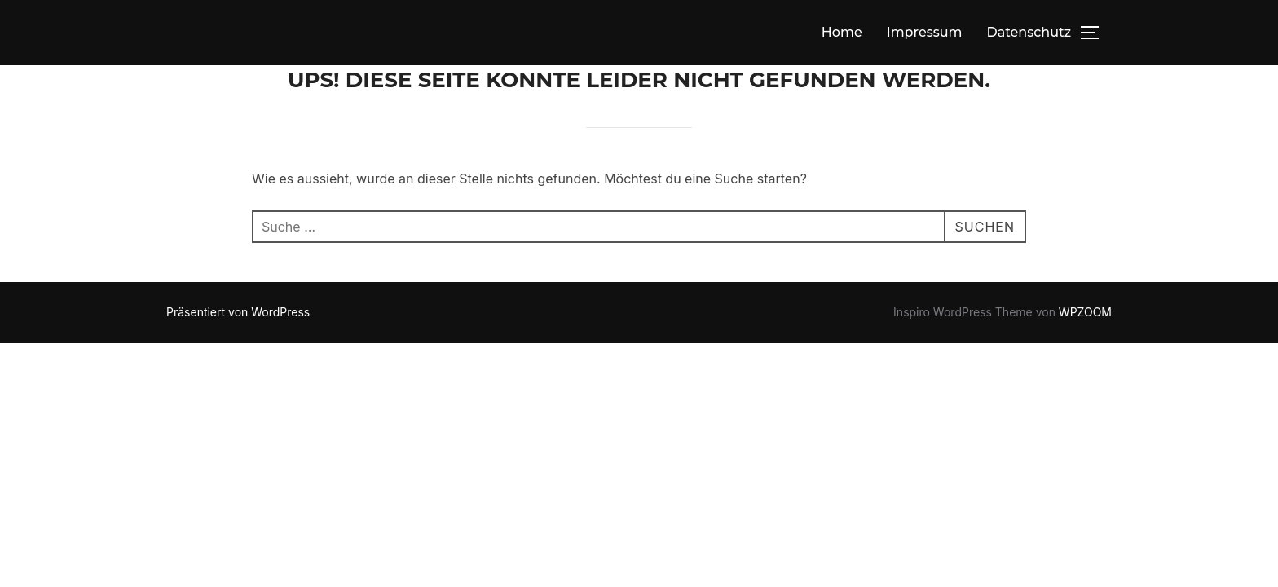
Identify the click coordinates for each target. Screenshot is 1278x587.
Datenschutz (1028, 32)
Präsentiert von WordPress (238, 312)
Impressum (925, 32)
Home (842, 32)
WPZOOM (1085, 312)
